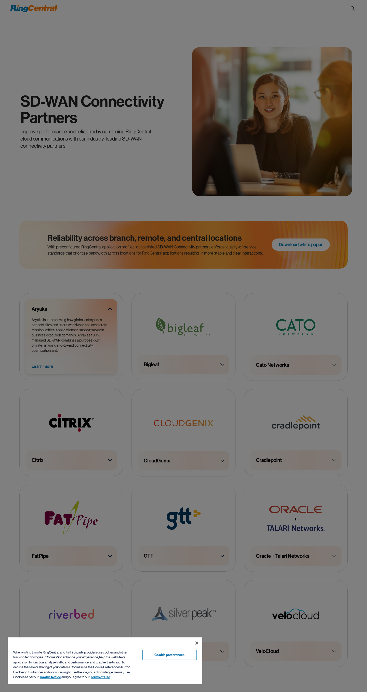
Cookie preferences (169, 655)
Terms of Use (100, 677)
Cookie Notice (50, 677)
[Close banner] (196, 643)
